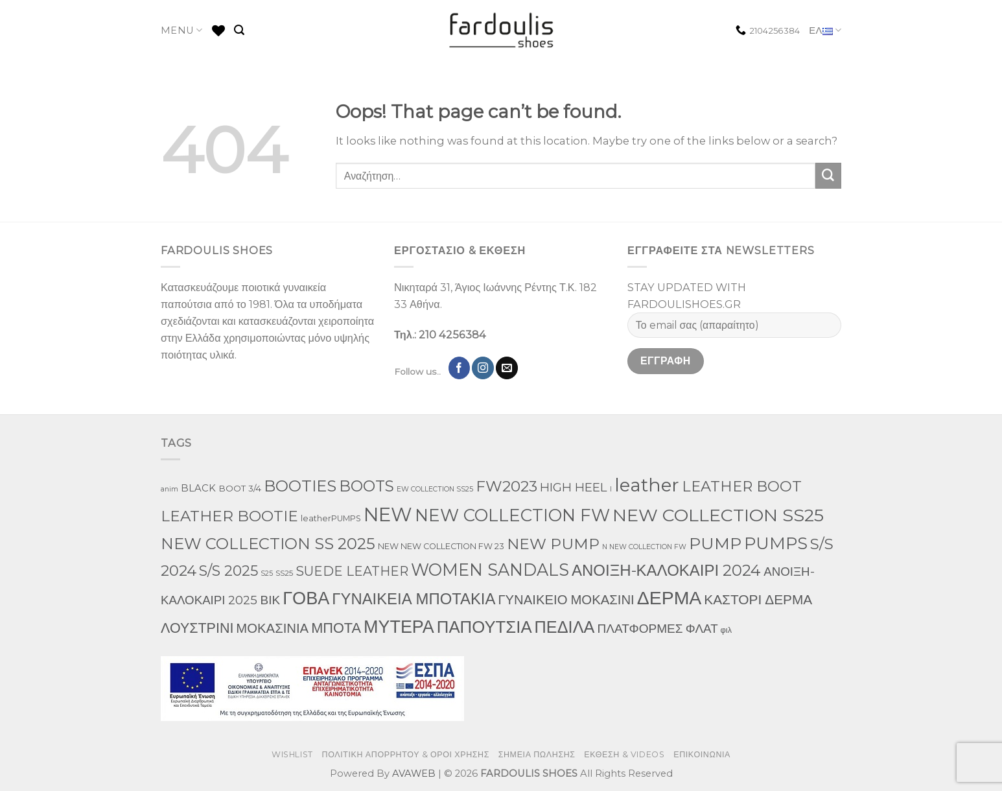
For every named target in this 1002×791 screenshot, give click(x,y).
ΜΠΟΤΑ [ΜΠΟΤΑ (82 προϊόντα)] (336, 627)
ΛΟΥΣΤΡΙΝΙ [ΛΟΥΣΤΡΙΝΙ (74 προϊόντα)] (197, 627)
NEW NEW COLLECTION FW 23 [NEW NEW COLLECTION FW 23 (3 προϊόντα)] (441, 546)
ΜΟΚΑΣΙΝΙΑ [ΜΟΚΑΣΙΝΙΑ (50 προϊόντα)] (272, 628)
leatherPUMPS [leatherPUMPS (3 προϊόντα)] (331, 518)
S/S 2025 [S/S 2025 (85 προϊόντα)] (228, 570)
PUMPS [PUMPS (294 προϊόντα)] (776, 543)
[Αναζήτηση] (239, 30)
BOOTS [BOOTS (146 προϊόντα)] (366, 486)
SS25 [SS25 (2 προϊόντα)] (284, 573)
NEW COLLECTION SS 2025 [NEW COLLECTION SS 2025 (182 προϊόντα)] (268, 543)
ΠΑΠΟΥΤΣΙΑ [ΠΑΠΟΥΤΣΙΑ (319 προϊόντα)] (484, 627)
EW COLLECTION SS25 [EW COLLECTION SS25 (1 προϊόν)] (435, 489)
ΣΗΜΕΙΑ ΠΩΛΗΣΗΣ (537, 754)
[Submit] (828, 176)
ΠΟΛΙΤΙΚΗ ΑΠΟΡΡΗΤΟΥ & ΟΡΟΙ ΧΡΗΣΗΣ (406, 754)
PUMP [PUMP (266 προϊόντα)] (715, 543)
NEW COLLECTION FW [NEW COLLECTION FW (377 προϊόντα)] (512, 515)
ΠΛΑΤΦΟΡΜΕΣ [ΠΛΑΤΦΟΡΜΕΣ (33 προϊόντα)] (639, 628)
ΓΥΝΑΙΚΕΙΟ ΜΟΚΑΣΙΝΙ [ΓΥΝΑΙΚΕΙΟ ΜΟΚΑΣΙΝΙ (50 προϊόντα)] (566, 599)
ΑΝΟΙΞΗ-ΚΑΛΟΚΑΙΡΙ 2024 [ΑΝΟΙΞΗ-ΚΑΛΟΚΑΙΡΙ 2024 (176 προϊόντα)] (666, 570)
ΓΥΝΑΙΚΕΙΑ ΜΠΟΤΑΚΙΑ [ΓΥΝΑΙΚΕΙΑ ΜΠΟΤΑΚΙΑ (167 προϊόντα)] (413, 598)
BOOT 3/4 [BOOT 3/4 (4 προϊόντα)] (239, 488)
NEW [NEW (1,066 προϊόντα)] (388, 514)
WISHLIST (292, 754)
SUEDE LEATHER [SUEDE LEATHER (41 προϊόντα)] (352, 571)
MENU (182, 30)
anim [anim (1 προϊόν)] (169, 489)
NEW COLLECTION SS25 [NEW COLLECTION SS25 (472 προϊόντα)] (718, 515)
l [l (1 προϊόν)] (611, 489)
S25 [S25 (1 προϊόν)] (267, 573)
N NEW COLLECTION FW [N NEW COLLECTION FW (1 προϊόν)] (644, 547)
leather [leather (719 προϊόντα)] (646, 485)
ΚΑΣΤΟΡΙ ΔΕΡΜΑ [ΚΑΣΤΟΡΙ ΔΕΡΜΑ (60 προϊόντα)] (758, 599)
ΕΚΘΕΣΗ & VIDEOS (624, 754)
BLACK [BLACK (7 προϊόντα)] (198, 488)
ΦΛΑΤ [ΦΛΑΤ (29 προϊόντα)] (702, 628)
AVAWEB (414, 773)
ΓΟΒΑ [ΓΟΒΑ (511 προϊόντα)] (306, 598)
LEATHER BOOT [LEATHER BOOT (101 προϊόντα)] (742, 486)
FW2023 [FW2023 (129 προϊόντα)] (506, 486)
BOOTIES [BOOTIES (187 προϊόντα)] (300, 486)
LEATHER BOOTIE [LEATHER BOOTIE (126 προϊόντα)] (229, 516)
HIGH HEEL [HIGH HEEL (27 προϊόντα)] (573, 487)
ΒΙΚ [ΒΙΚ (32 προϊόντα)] (271, 600)
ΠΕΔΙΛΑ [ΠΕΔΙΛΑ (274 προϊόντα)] (565, 627)
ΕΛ (825, 30)
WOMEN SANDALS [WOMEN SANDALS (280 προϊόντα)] (490, 570)
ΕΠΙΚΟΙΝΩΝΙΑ (701, 754)
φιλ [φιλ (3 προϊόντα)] (726, 630)
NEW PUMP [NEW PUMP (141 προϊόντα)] (553, 543)
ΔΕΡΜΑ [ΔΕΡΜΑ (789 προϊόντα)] (669, 597)
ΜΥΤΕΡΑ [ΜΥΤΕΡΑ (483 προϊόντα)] (399, 626)
